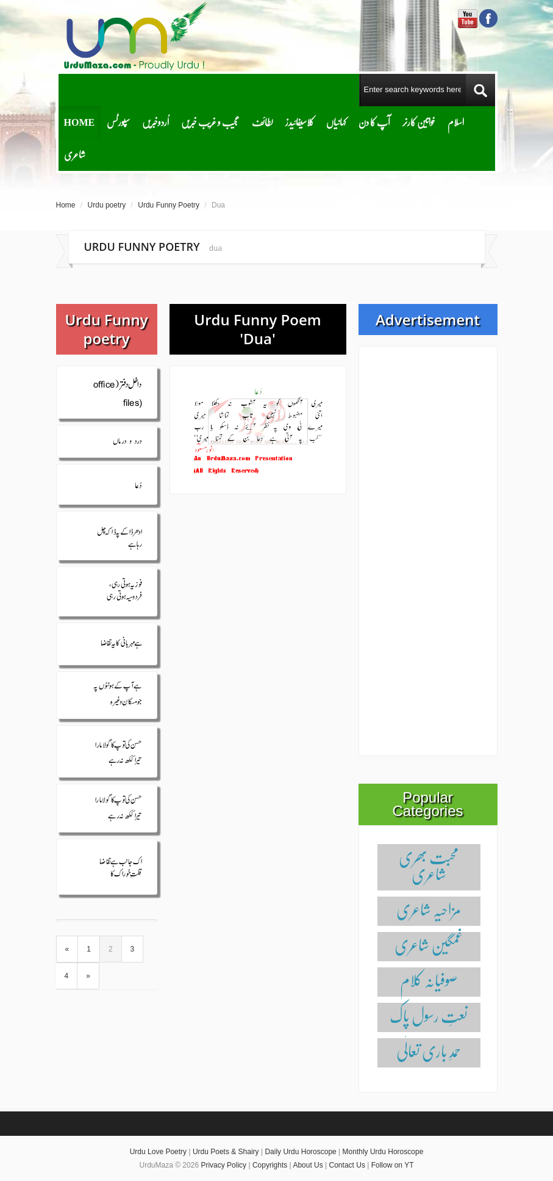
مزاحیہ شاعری (428, 909)
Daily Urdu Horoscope (300, 1151)
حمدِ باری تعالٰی (428, 1051)
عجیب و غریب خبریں (210, 122)
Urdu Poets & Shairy (226, 1151)
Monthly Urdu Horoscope (383, 1151)
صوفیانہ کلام (429, 980)
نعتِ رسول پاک (429, 1015)
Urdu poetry (107, 205)
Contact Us (347, 1165)
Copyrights (269, 1165)
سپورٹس (118, 122)
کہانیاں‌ (336, 122)
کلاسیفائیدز (299, 122)
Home (79, 122)
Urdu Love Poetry (158, 1151)
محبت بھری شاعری (429, 865)
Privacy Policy (223, 1165)
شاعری (74, 154)
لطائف (262, 122)
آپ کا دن (374, 122)
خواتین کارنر (418, 122)
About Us (308, 1165)
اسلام (456, 122)
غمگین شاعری (428, 944)
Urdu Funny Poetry (168, 205)
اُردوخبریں (155, 122)
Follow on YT (392, 1165)
